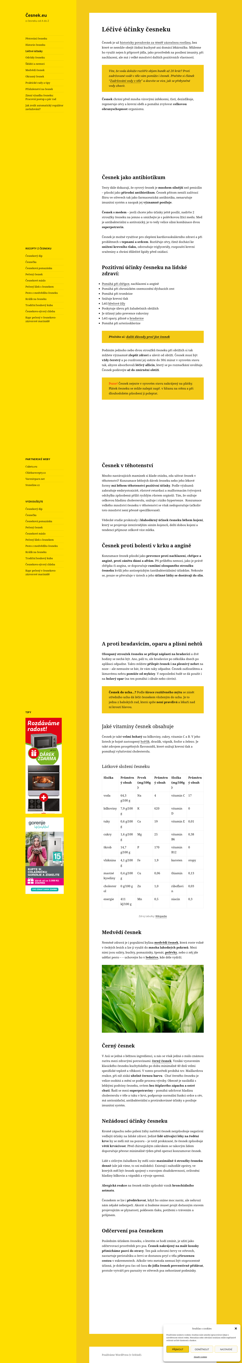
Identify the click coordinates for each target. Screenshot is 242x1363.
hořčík (145, 742)
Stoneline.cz (32, 485)
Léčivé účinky (34, 51)
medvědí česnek (166, 943)
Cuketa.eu (31, 466)
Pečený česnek (34, 274)
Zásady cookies (200, 1357)
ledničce (152, 957)
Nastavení (226, 1349)
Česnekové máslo (35, 280)
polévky (171, 952)
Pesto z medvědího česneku (41, 293)
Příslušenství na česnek (39, 89)
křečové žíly (116, 303)
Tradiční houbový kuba (39, 305)
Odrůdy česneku (35, 57)
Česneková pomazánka (38, 268)
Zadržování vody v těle (125, 81)
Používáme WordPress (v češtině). (122, 1355)
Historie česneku (35, 45)
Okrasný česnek (34, 76)
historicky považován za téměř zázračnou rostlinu (155, 43)
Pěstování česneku (36, 38)
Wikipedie (161, 916)
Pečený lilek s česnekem (39, 286)
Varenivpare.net (35, 479)
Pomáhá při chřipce (115, 284)
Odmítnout (202, 1349)
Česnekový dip (33, 256)
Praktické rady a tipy (37, 82)
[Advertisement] (48, 179)
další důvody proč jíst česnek (148, 337)
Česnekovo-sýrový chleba (40, 311)
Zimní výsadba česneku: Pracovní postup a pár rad (40, 97)
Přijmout (177, 1349)
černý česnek (161, 1061)
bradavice (137, 318)
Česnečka (30, 262)
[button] (235, 1328)
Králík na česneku (35, 299)
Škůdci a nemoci (35, 64)
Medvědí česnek (34, 70)
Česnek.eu (36, 15)
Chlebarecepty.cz (35, 472)
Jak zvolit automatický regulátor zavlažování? (44, 107)
